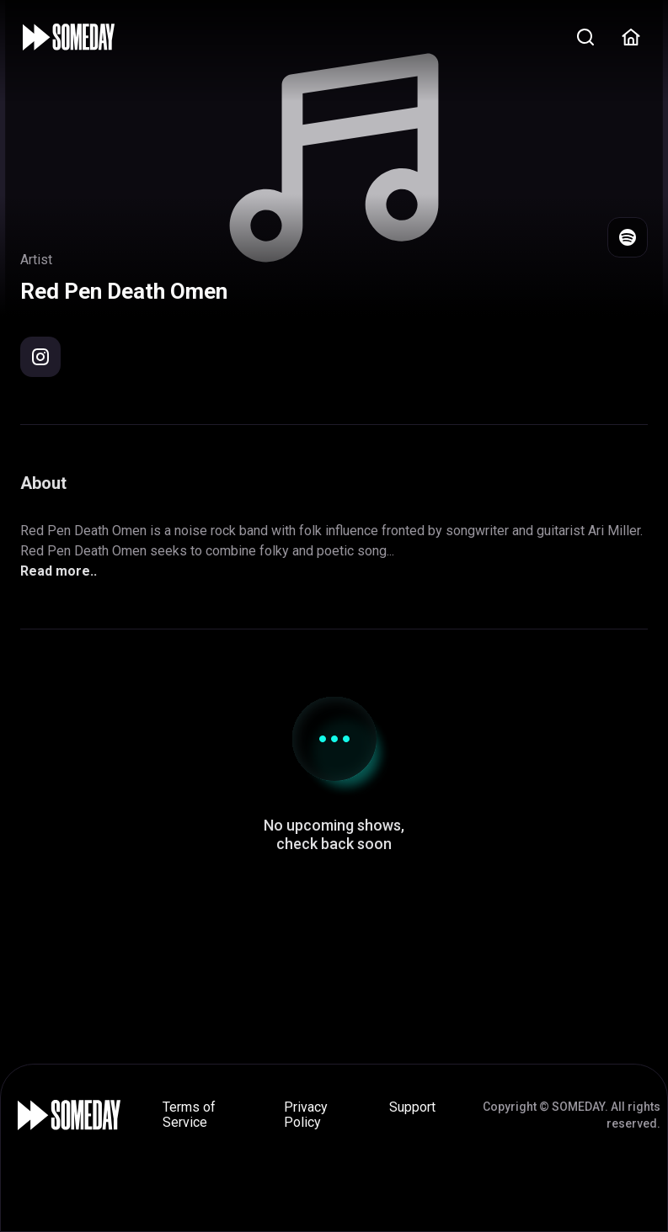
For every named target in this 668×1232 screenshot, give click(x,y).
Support (412, 1107)
